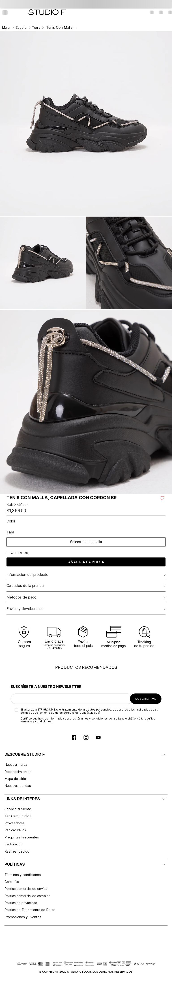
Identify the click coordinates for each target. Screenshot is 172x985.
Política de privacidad (20, 903)
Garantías (11, 882)
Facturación (13, 844)
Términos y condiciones (22, 875)
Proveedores (14, 823)
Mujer (6, 27)
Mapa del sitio (15, 779)
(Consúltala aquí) (90, 712)
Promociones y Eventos (22, 917)
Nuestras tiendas (17, 786)
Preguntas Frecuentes (21, 837)
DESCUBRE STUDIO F (24, 754)
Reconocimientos (17, 772)
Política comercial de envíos (25, 889)
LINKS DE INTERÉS (22, 799)
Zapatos (21, 27)
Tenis (36, 27)
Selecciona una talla (86, 542)
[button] (17, 553)
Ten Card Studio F (18, 816)
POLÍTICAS (14, 864)
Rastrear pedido (16, 851)
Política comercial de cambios (27, 896)
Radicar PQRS (15, 830)
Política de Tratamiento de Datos (30, 910)
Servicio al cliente (17, 809)
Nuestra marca (15, 764)
